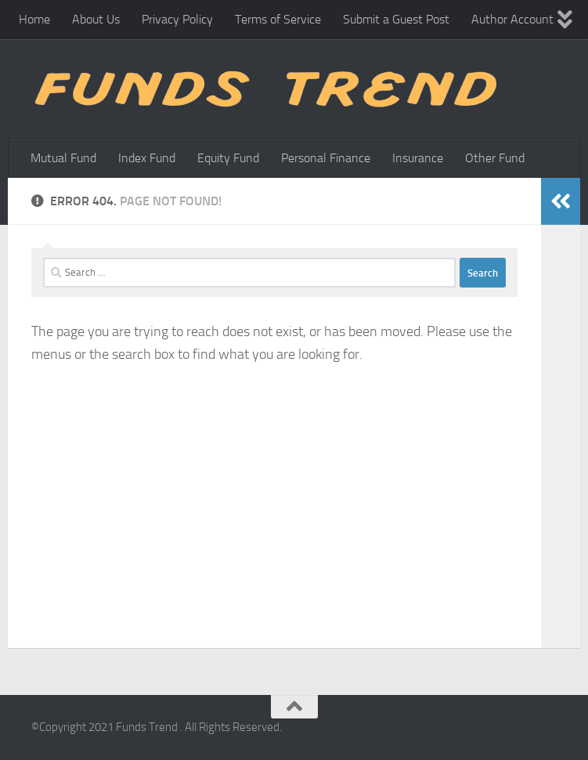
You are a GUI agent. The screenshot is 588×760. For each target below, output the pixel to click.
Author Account (512, 19)
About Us (96, 19)
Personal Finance (325, 157)
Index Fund (146, 157)
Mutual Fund (63, 157)
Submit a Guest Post (396, 19)
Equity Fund (228, 157)
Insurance (417, 157)
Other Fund (495, 157)
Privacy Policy (177, 19)
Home (34, 19)
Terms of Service (278, 19)
